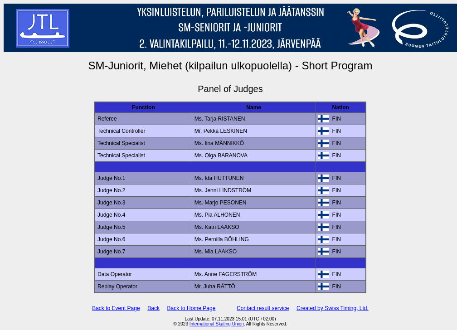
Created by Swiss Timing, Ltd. (333, 308)
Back (153, 308)
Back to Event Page (116, 308)
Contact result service (263, 308)
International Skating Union (217, 323)
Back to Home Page (191, 308)
